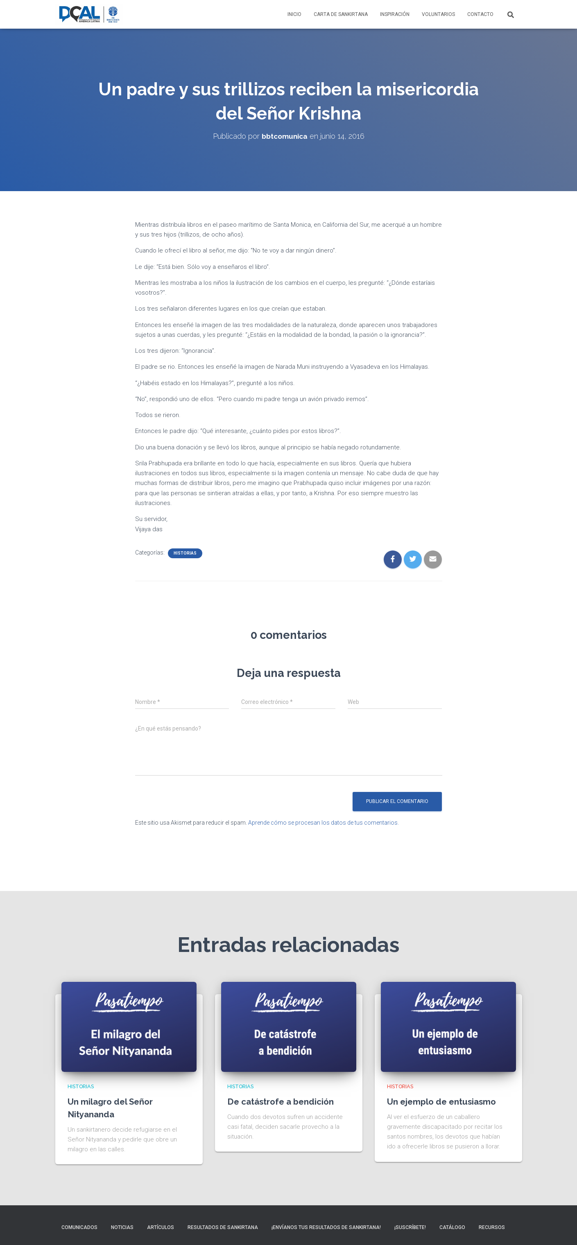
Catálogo (452, 1227)
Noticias (122, 1227)
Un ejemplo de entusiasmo (445, 1101)
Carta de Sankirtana (341, 14)
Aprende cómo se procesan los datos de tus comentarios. (323, 822)
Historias (185, 553)
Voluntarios (438, 14)
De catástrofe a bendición (284, 1101)
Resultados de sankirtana (223, 1227)
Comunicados (79, 1227)
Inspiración (395, 14)
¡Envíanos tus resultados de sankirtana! (326, 1227)
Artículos (160, 1227)
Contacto (480, 14)
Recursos (492, 1227)
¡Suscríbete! (410, 1227)
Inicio (294, 14)
